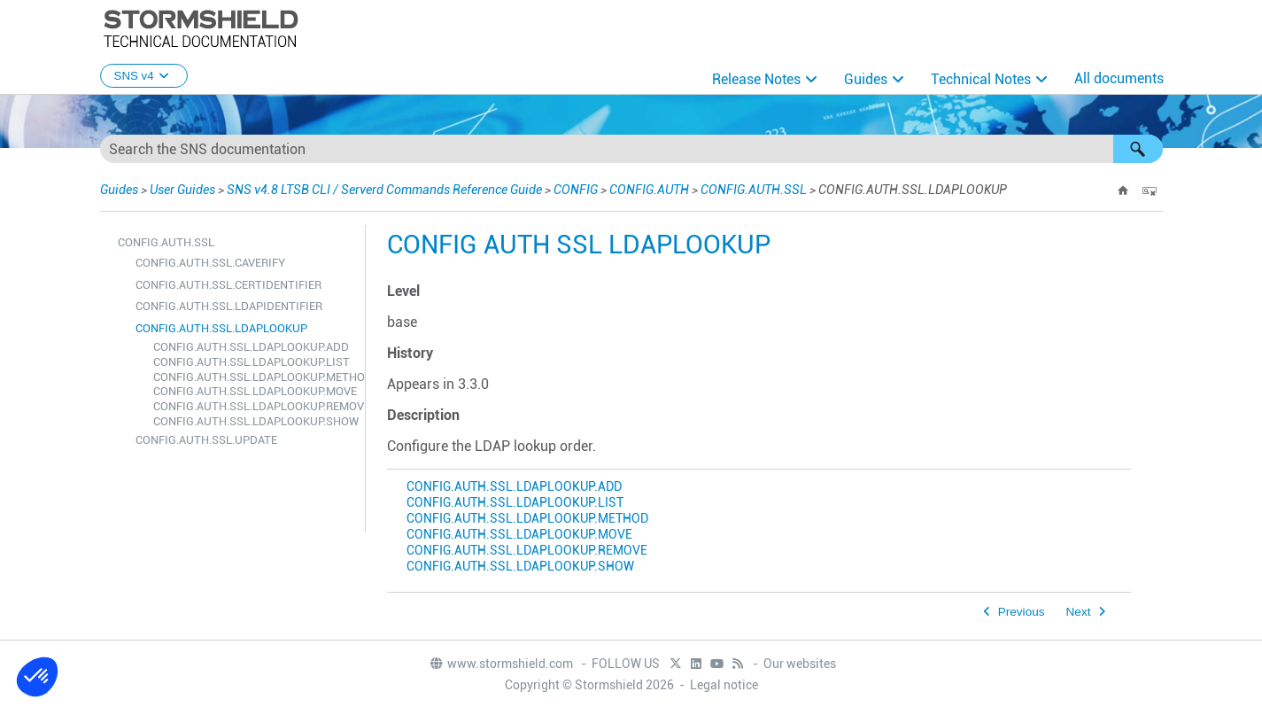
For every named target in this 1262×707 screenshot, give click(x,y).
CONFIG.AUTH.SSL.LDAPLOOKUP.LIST (251, 362)
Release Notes (756, 79)
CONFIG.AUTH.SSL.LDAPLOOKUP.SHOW (254, 421)
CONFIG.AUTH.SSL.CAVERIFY (210, 262)
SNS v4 (144, 75)
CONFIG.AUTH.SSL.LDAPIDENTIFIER (228, 306)
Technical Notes (981, 79)
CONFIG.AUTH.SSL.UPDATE (206, 440)
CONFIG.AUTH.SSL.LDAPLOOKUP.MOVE (254, 391)
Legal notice (724, 685)
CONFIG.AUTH (649, 190)
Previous (1021, 611)
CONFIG (576, 190)
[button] (1138, 149)
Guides (865, 79)
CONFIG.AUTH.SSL (754, 190)
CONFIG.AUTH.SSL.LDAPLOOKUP (221, 328)
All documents (1119, 78)
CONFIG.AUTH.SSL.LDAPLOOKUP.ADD (251, 347)
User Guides (182, 190)
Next (1078, 611)
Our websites (799, 663)
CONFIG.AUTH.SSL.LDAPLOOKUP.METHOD (254, 377)
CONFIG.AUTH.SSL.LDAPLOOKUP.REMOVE (254, 406)
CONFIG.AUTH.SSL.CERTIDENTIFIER (228, 284)
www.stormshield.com (501, 663)
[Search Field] (631, 149)
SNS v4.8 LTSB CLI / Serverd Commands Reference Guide (384, 190)
